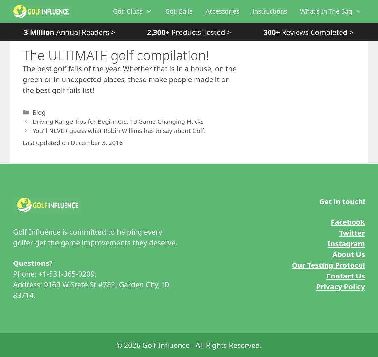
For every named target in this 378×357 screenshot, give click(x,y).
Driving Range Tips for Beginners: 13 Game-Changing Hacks (118, 121)
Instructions (269, 11)
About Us (348, 254)
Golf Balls (179, 11)
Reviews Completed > (309, 32)
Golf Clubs (136, 11)
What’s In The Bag (334, 11)
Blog (39, 112)
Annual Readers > (69, 32)
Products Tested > (189, 32)
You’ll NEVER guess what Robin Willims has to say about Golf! (119, 130)
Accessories (222, 11)
